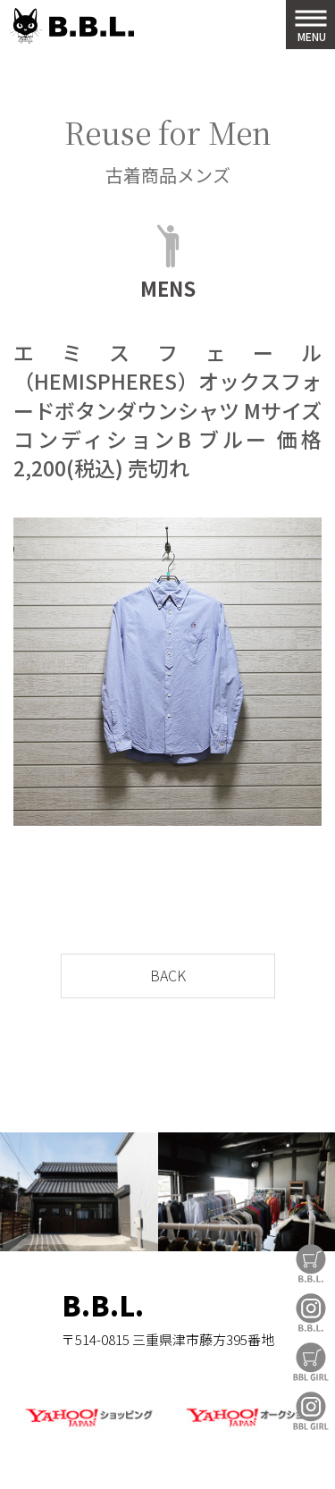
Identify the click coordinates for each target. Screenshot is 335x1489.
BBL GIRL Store (311, 1362)
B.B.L (71, 26)
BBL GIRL (311, 1411)
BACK (168, 975)
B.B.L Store (311, 1263)
